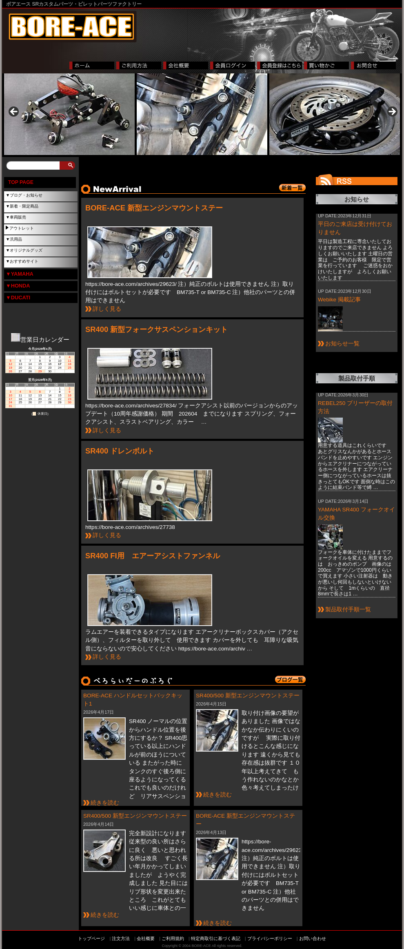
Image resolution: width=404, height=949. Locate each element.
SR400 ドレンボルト (119, 451)
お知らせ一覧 (342, 344)
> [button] (392, 112)
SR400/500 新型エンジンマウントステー (248, 695)
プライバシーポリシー (269, 938)
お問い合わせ (312, 938)
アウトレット (21, 228)
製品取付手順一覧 (348, 609)
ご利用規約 (173, 938)
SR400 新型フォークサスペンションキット (156, 329)
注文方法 (121, 938)
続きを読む (105, 803)
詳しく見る (107, 309)
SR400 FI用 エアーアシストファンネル (152, 555)
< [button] (14, 112)
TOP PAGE (20, 182)
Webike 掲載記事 (339, 299)
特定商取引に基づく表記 (215, 938)
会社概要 (146, 938)
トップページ (91, 938)
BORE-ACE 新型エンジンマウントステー (154, 208)
